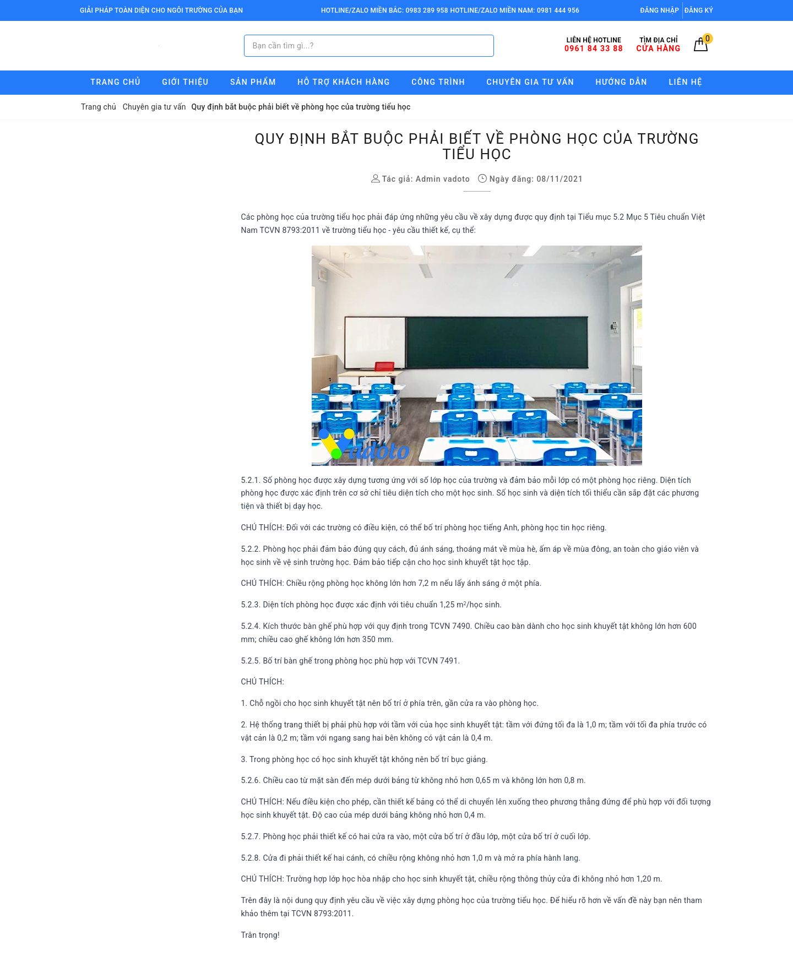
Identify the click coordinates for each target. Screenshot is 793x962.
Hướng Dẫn (622, 82)
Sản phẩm (253, 82)
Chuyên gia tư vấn (530, 82)
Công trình (438, 82)
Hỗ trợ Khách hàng (343, 82)
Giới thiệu (185, 82)
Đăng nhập (660, 10)
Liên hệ (686, 82)
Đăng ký (699, 10)
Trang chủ (115, 82)
